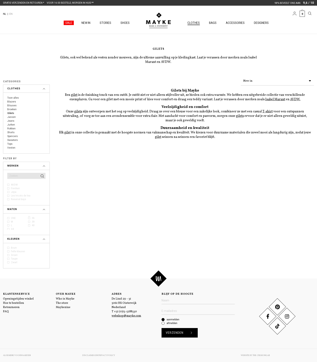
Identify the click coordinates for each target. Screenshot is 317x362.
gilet (74, 94)
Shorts (11, 132)
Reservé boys (18, 199)
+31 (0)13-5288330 (125, 311)
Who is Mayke (65, 299)
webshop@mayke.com (126, 316)
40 (33, 225)
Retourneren (11, 307)
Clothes (193, 22)
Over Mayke (66, 294)
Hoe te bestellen (13, 303)
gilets (78, 111)
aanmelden (173, 319)
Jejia (13, 192)
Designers (261, 22)
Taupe (14, 258)
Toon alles (13, 97)
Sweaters (12, 140)
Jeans (10, 120)
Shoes (125, 22)
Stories (105, 22)
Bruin (14, 247)
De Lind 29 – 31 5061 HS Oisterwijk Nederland (124, 303)
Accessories (235, 22)
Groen (14, 255)
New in (85, 22)
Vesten (11, 147)
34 (12, 229)
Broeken (12, 109)
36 (33, 218)
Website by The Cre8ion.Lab (255, 355)
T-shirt (267, 111)
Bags (213, 22)
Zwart (14, 262)
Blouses (12, 105)
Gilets (10, 113)
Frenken (15, 188)
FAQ (6, 311)
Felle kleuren (18, 251)
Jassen (11, 117)
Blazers (11, 101)
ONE (13, 218)
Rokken (11, 128)
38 (33, 221)
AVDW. (295, 98)
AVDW (14, 184)
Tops (10, 143)
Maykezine (63, 307)
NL (4, 13)
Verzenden (180, 332)
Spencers (12, 136)
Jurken (11, 124)
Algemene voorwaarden (17, 355)
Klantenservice (16, 294)
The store (62, 303)
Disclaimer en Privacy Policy (98, 355)
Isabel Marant (275, 98)
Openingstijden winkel (18, 299)
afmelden (172, 323)
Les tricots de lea (20, 195)
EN (11, 13)
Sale (68, 22)
